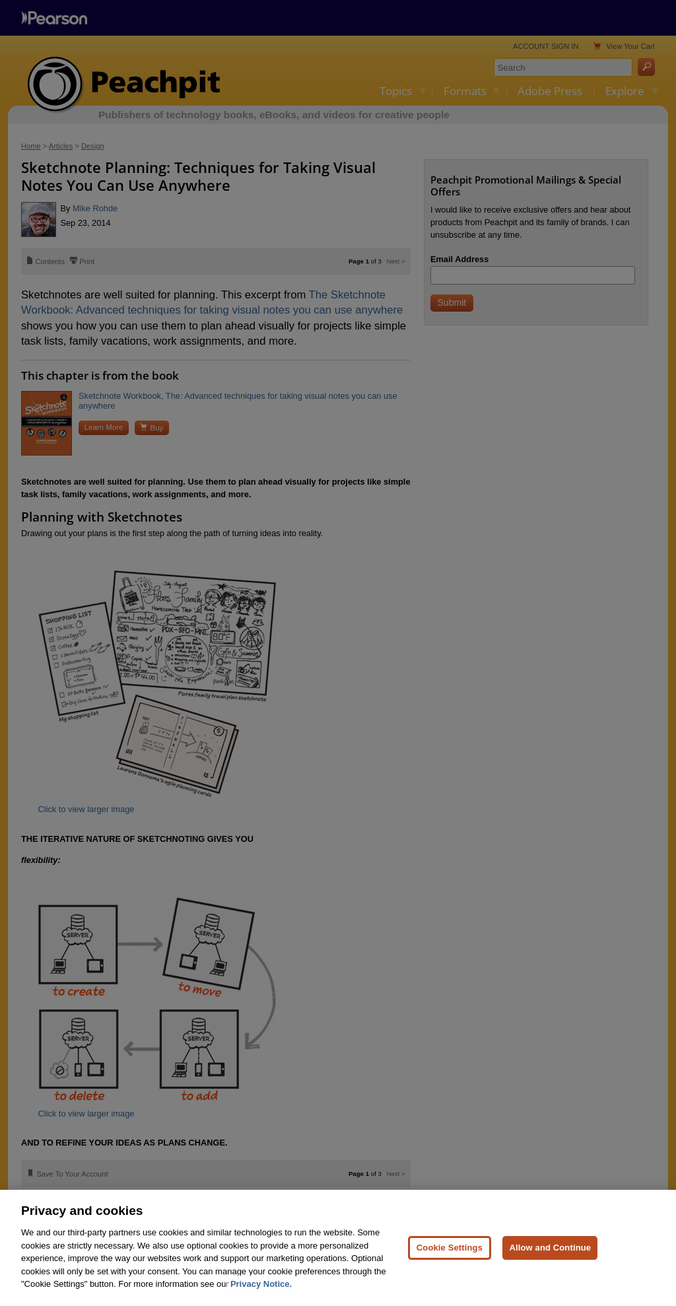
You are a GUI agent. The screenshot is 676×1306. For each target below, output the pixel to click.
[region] (338, 1248)
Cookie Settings (450, 1248)
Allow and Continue (550, 1248)
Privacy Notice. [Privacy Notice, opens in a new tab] (261, 1284)
